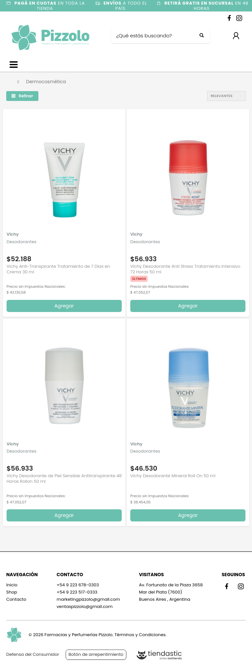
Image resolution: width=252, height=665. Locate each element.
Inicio (11, 585)
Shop (11, 592)
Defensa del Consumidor (32, 654)
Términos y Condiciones (140, 635)
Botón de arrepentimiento (96, 654)
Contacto (16, 599)
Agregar (64, 306)
